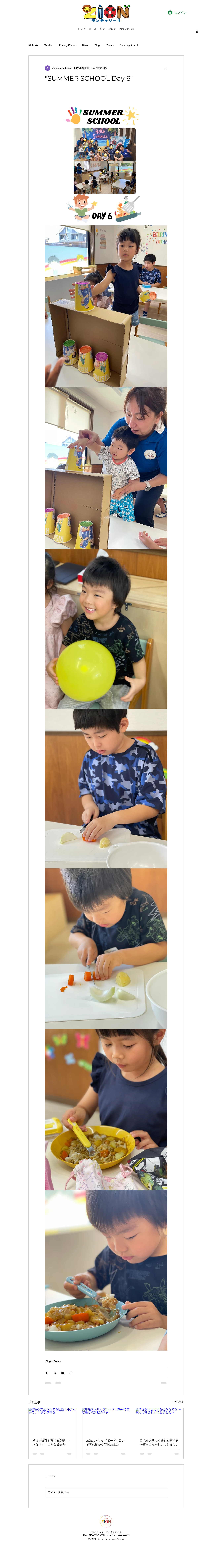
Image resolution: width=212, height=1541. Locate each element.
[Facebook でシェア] (46, 1372)
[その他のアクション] (165, 68)
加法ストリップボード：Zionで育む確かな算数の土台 (105, 1442)
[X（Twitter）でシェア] (54, 1372)
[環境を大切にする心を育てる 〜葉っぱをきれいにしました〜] (160, 1421)
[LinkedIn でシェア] (62, 1372)
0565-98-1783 (123, 1535)
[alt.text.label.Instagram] (197, 31)
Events (110, 45)
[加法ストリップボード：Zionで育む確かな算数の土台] (106, 1421)
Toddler (48, 45)
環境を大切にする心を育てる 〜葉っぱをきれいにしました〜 (159, 1443)
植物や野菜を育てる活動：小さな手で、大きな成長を (52, 1442)
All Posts (33, 45)
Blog (97, 45)
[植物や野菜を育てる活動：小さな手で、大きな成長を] (52, 1421)
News (85, 45)
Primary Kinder (67, 45)
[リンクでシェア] (70, 1372)
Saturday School (129, 45)
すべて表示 (178, 1401)
